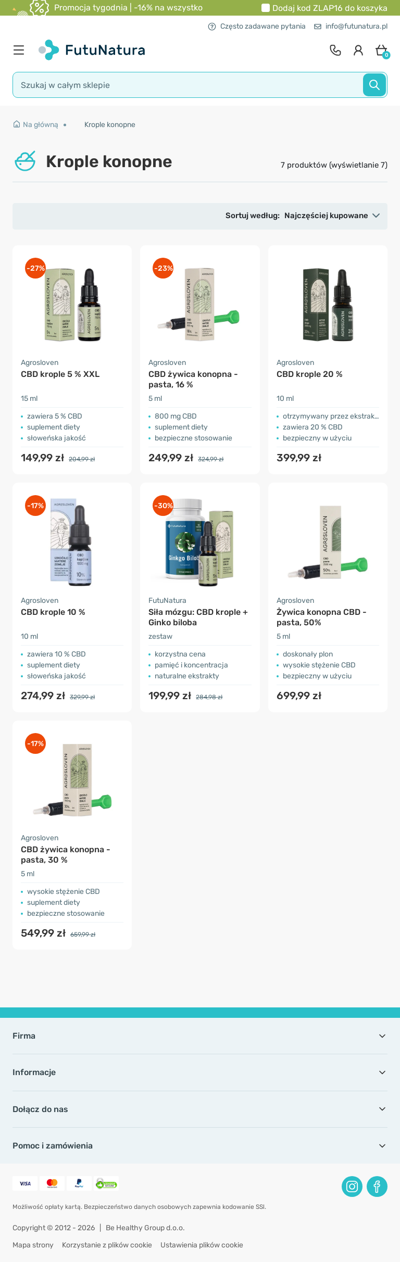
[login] (358, 50)
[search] (200, 85)
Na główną (35, 124)
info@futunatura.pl (351, 26)
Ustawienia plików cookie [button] (201, 1245)
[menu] (21, 50)
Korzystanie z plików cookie (107, 1245)
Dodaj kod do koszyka (330, 8)
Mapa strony (33, 1245)
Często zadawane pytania (257, 26)
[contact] (335, 50)
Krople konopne (109, 124)
